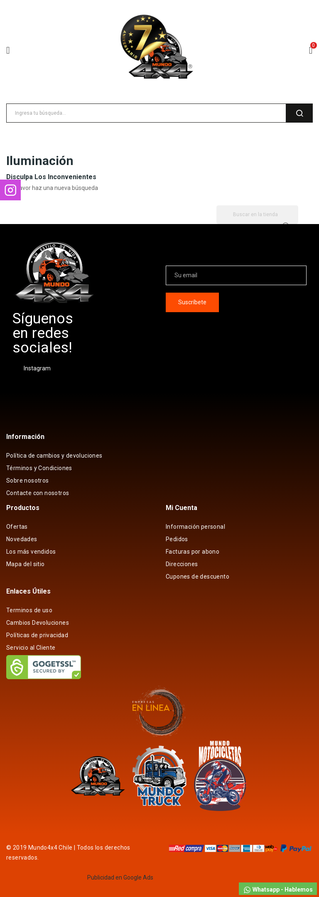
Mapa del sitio (25, 564)
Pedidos (177, 539)
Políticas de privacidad (37, 635)
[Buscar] (257, 214)
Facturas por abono (192, 551)
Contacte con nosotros (37, 493)
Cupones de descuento (197, 576)
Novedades (21, 539)
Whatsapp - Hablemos (278, 890)
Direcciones (182, 564)
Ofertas (17, 526)
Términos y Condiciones (39, 468)
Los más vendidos (31, 551)
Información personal (195, 526)
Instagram (37, 368)
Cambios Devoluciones (37, 622)
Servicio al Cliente (31, 647)
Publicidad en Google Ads (120, 877)
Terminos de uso (29, 610)
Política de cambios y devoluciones (54, 455)
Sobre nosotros (27, 480)
